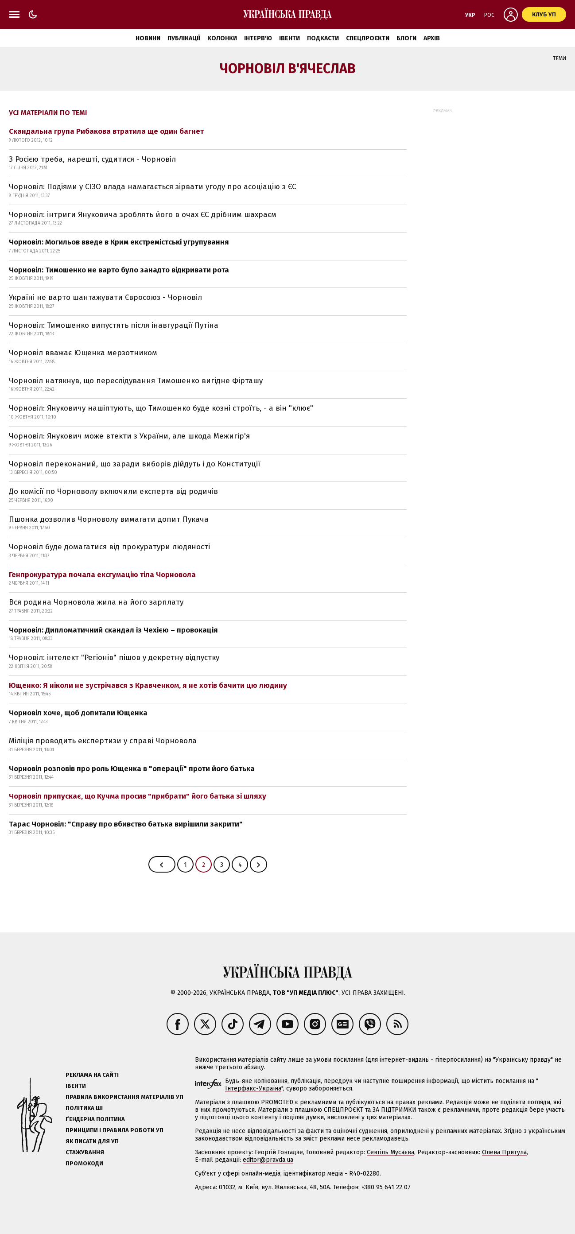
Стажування (85, 1152)
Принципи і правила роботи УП (114, 1130)
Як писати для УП (92, 1141)
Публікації (183, 38)
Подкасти (323, 38)
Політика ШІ (84, 1108)
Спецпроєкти (367, 38)
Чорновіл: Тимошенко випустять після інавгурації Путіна (113, 325)
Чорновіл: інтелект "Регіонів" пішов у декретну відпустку (114, 657)
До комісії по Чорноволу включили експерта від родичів (113, 491)
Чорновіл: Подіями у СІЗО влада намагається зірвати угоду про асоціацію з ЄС (152, 186)
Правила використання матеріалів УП (124, 1097)
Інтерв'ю (258, 38)
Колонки (222, 38)
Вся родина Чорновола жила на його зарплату (96, 602)
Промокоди (84, 1163)
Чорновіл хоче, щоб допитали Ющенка (78, 713)
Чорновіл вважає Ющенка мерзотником (83, 352)
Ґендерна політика (95, 1119)
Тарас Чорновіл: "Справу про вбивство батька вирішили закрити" (126, 824)
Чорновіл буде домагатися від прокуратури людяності (109, 546)
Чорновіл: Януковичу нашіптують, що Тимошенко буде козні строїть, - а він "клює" (161, 408)
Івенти (289, 38)
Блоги (406, 38)
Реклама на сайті (92, 1074)
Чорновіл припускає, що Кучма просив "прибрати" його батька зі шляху (137, 796)
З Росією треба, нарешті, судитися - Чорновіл (92, 159)
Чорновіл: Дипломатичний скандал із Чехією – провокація (113, 630)
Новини (148, 38)
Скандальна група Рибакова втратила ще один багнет (106, 131)
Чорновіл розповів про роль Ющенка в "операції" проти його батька (132, 768)
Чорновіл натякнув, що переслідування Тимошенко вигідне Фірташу (136, 380)
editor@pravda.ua (268, 1160)
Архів (431, 38)
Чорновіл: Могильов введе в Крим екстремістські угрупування (119, 242)
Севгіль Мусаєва (390, 1152)
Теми (559, 58)
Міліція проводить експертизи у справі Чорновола (103, 740)
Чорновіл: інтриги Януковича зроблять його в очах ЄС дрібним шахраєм (142, 214)
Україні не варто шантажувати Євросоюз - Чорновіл (105, 297)
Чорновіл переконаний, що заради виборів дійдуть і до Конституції (134, 464)
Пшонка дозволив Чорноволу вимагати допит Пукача (109, 519)
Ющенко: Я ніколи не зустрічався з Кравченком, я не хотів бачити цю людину (148, 685)
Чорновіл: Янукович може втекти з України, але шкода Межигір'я (129, 436)
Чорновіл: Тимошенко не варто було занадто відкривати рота (119, 270)
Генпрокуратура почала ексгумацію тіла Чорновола (102, 574)
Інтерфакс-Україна (253, 1088)
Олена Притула (504, 1152)
